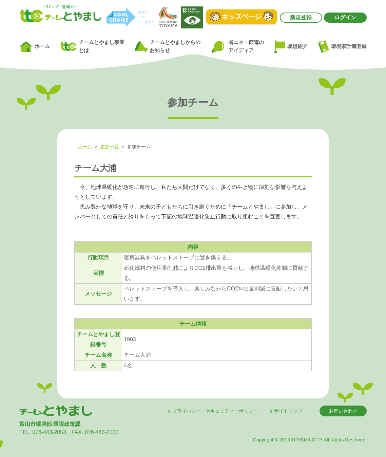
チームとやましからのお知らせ (167, 46)
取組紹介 (291, 46)
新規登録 (301, 17)
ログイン (345, 17)
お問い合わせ (343, 411)
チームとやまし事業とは (92, 46)
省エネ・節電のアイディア (237, 46)
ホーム (34, 46)
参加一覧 (109, 146)
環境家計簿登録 (342, 46)
